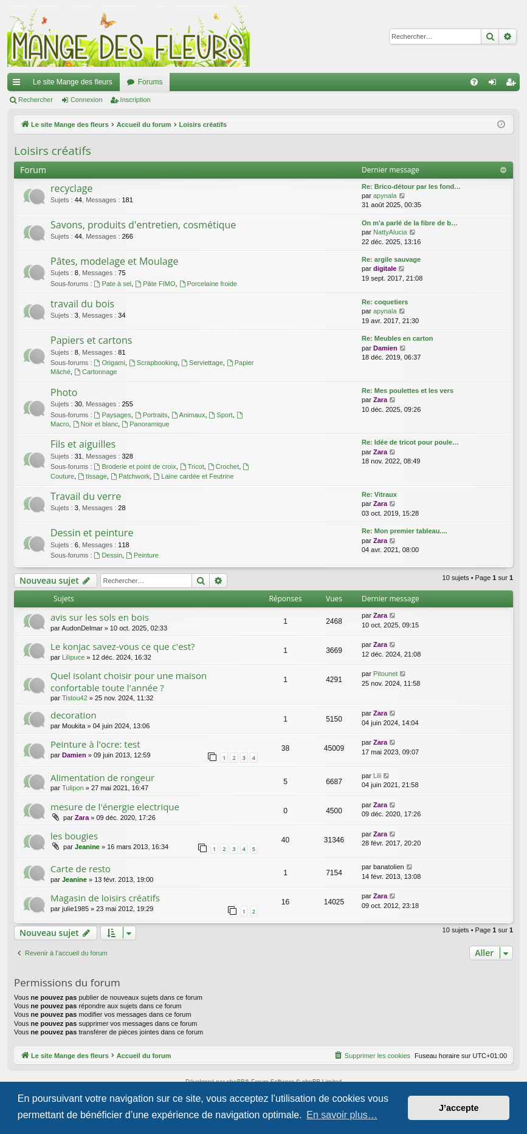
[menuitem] (474, 82)
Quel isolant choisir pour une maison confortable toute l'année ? (128, 681)
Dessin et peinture (91, 532)
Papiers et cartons (91, 340)
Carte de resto (80, 868)
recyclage (71, 188)
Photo (63, 392)
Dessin (108, 555)
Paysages (112, 414)
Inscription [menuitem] (513, 84)
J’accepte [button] (459, 1108)
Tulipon (73, 787)
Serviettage (202, 362)
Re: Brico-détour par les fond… (411, 186)
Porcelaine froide (208, 283)
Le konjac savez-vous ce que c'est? (122, 646)
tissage (92, 476)
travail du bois (82, 303)
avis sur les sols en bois (99, 617)
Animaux (188, 414)
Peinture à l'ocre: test (95, 744)
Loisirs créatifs (52, 151)
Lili (377, 775)
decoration (73, 715)
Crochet (223, 466)
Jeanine (87, 846)
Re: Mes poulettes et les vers (407, 390)
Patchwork (130, 476)
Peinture (142, 555)
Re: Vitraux (379, 494)
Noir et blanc (96, 424)
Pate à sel (113, 283)
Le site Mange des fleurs (72, 82)
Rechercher (35, 99)
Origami (109, 362)
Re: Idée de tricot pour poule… (410, 442)
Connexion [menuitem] (495, 84)
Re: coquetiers (385, 302)
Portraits (151, 414)
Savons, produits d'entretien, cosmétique (143, 224)
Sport (221, 414)
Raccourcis (19, 84)
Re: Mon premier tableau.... (404, 531)
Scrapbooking (153, 362)
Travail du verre (85, 496)
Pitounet (385, 673)
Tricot (192, 466)
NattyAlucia (390, 232)
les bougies (74, 836)
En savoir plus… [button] (341, 1115)
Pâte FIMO (155, 283)
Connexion (87, 99)
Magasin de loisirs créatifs (105, 898)
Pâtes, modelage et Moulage (114, 261)
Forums (150, 82)
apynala (385, 195)
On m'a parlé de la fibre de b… (410, 223)
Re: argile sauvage (391, 259)
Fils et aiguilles (82, 444)
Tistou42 (75, 698)
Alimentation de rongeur (102, 777)
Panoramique (145, 424)
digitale (385, 268)
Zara (380, 399)
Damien (385, 348)
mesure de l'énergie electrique (114, 807)
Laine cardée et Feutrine (193, 476)
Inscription (135, 99)
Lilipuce (73, 657)
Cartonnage (95, 371)
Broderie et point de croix (135, 466)
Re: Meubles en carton (397, 338)
